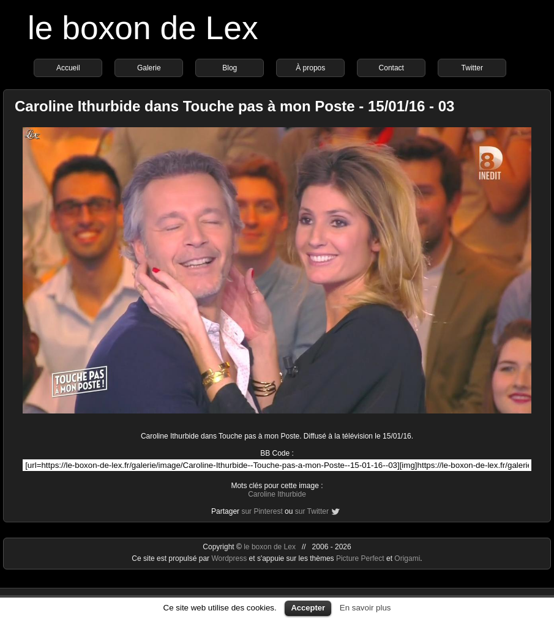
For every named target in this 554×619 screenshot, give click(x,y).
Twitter (472, 68)
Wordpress (230, 558)
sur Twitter (312, 511)
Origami (407, 558)
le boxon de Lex (143, 28)
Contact (391, 68)
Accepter (308, 607)
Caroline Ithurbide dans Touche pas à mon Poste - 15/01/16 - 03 (234, 106)
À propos (310, 68)
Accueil (68, 68)
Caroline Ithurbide (277, 494)
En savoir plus (365, 607)
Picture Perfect (360, 558)
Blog (229, 68)
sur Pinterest (261, 511)
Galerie (149, 68)
